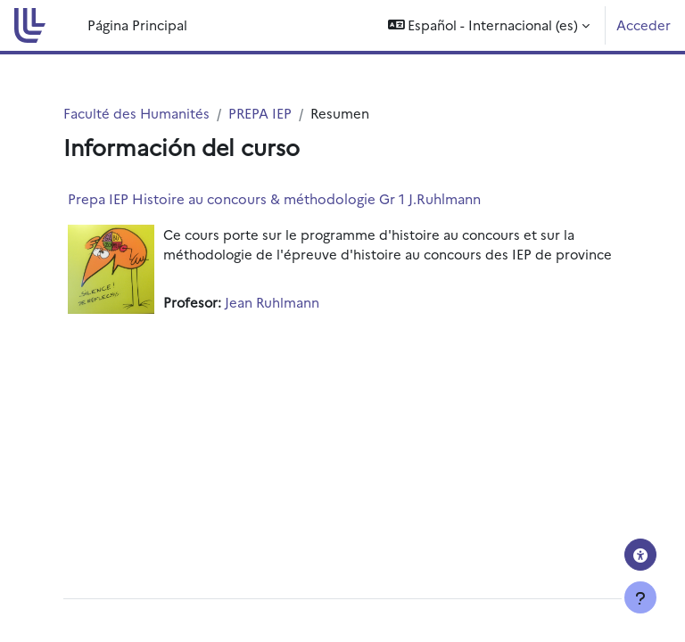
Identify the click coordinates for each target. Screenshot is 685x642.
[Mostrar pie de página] (640, 597)
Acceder (643, 24)
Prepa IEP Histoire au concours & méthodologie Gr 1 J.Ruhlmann (274, 198)
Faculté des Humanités (136, 112)
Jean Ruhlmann (272, 301)
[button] (489, 25)
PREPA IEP (260, 112)
